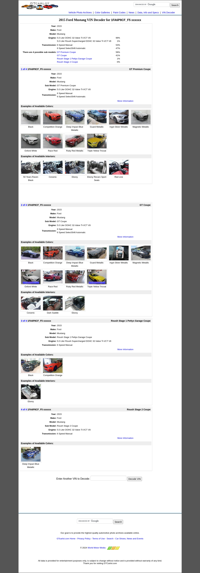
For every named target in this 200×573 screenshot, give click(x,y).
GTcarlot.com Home (66, 538)
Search (110, 538)
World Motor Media (97, 547)
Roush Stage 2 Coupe (67, 62)
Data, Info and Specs (148, 12)
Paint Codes (119, 12)
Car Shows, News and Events (129, 538)
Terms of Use (98, 538)
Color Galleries (102, 12)
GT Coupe (62, 55)
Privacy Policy (83, 538)
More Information (125, 101)
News (131, 12)
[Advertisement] (85, 192)
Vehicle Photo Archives (80, 12)
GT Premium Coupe (66, 52)
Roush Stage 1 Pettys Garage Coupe (74, 58)
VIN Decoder (168, 12)
